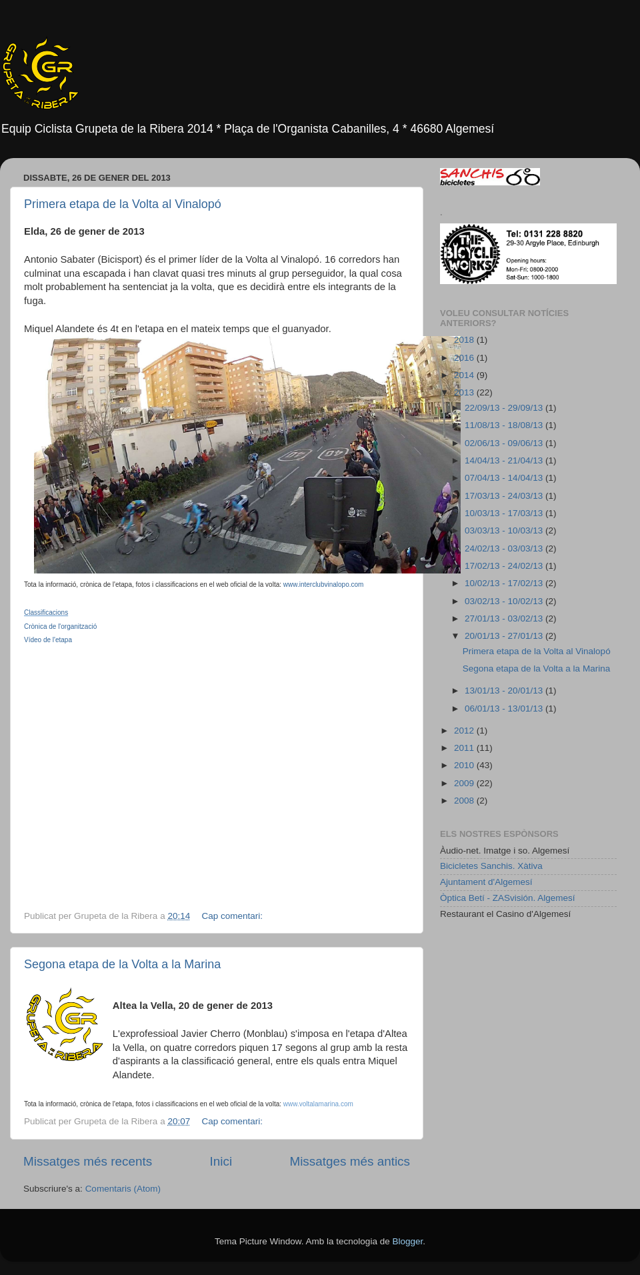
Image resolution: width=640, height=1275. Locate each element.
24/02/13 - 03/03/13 (505, 548)
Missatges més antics (349, 1161)
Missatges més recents (87, 1161)
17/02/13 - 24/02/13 (505, 566)
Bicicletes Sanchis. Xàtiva (491, 866)
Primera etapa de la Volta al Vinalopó (122, 204)
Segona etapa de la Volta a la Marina (122, 964)
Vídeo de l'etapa (48, 640)
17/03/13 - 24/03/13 (505, 496)
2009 (465, 783)
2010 (465, 765)
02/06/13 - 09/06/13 (505, 443)
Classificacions (46, 612)
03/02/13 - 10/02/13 (505, 601)
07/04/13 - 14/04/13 (505, 478)
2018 (465, 340)
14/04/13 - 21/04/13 (505, 460)
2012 (465, 731)
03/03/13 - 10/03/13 (505, 530)
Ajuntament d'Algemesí (486, 882)
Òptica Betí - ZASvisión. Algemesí (507, 898)
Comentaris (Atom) (123, 1189)
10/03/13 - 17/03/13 (505, 513)
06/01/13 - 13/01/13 (505, 709)
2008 (465, 801)
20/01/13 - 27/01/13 (505, 636)
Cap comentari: (233, 916)
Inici (221, 1161)
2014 (465, 375)
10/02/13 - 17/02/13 (505, 583)
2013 (465, 392)
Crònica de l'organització (60, 626)
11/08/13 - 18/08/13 (505, 425)
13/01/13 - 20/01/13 (505, 691)
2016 (465, 358)
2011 (465, 748)
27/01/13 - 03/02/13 (505, 618)
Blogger (407, 1241)
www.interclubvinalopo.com (323, 584)
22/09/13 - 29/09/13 (505, 408)
